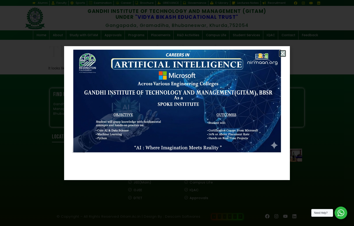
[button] (282, 53)
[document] (177, 113)
